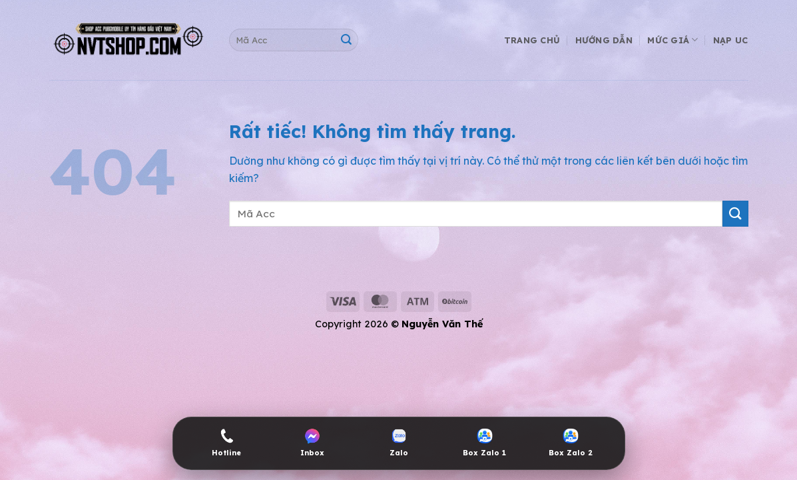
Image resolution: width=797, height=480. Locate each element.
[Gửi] (346, 40)
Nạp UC (730, 40)
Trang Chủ (532, 40)
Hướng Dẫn (604, 40)
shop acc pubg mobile (66, 268)
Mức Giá (672, 39)
